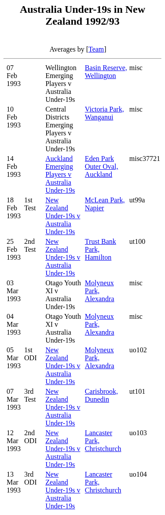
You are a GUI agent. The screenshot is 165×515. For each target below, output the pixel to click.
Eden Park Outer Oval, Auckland (101, 166)
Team (96, 49)
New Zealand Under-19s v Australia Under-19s (62, 215)
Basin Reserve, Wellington (106, 71)
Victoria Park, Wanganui (104, 113)
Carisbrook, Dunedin (101, 395)
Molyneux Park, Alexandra (99, 290)
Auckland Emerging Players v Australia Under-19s (60, 174)
